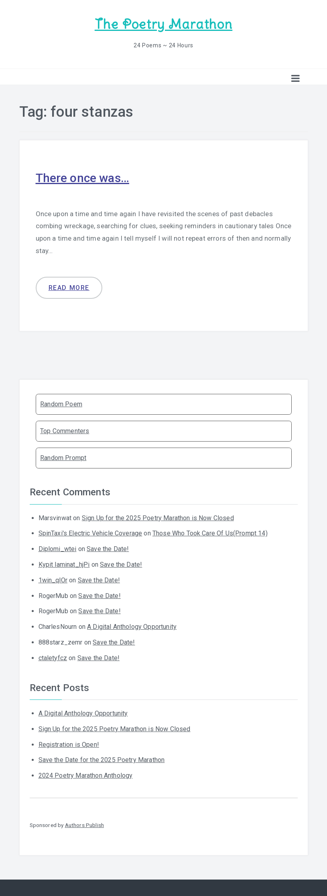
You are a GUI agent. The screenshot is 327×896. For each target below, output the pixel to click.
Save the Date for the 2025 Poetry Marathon (102, 760)
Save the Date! (108, 549)
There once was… (82, 178)
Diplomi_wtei (58, 549)
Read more (69, 288)
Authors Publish (84, 825)
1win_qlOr (53, 580)
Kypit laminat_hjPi (64, 564)
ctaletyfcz (53, 658)
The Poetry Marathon (163, 24)
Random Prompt (63, 458)
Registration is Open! (69, 744)
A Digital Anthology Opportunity (132, 626)
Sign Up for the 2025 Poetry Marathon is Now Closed (158, 518)
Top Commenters (64, 431)
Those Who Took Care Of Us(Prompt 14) (210, 533)
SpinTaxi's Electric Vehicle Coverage (90, 533)
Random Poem (61, 404)
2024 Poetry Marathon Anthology (86, 775)
